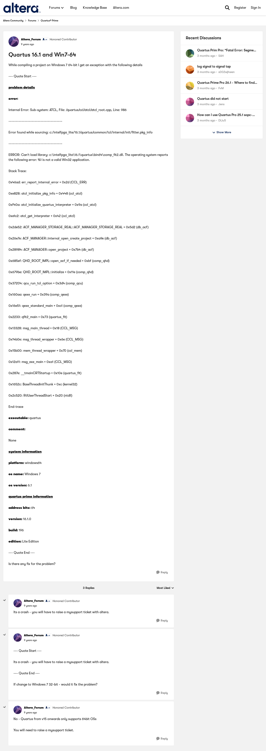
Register (240, 8)
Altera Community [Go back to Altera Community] (13, 20)
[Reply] (162, 572)
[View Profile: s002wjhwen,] (190, 69)
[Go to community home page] (22, 7)
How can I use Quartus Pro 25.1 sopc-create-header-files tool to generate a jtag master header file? (225, 115)
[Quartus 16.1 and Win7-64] (30, 606)
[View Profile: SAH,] (190, 53)
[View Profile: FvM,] (190, 86)
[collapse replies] (4, 600)
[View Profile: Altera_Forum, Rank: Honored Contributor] (14, 41)
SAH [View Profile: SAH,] (221, 55)
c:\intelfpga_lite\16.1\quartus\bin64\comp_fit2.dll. (86, 155)
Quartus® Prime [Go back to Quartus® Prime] (49, 20)
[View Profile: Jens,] (190, 102)
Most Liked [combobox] (165, 588)
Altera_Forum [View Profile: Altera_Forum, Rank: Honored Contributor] (31, 39)
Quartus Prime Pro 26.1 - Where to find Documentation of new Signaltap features (226, 83)
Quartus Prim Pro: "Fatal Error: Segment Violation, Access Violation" (227, 50)
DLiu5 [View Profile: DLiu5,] (222, 120)
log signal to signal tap (214, 66)
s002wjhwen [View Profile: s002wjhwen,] (226, 72)
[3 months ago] (206, 56)
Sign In (256, 8)
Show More (221, 132)
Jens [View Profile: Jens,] (221, 104)
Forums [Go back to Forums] (32, 20)
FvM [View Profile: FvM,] (221, 88)
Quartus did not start (213, 99)
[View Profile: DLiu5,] (190, 118)
